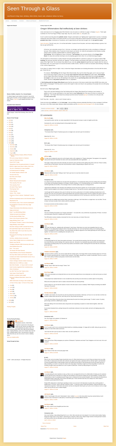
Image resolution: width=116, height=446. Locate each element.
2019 (10, 126)
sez (80, 33)
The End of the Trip (14, 174)
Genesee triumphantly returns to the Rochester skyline (22, 198)
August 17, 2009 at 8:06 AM (50, 288)
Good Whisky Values (14, 258)
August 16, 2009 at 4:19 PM (50, 234)
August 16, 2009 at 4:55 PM (50, 247)
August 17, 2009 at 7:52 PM (50, 408)
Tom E (46, 338)
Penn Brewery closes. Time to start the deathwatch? (22, 202)
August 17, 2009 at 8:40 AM (50, 311)
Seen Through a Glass (33, 8)
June (11, 287)
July (11, 285)
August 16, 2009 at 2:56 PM (50, 166)
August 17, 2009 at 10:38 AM (51, 343)
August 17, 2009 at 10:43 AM (51, 352)
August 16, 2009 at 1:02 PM (50, 151)
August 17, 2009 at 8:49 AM (50, 320)
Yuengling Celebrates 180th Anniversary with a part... (22, 244)
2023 (10, 120)
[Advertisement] (17, 312)
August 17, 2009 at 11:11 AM (51, 389)
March (11, 293)
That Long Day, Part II (15, 185)
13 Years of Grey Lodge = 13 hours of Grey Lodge (21, 282)
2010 (10, 141)
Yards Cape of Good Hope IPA (17, 273)
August (12, 153)
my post (76, 396)
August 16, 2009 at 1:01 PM (50, 138)
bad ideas (46, 110)
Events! (22, 21)
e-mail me (15, 99)
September (12, 151)
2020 (10, 124)
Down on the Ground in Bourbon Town (19, 218)
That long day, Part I (14, 189)
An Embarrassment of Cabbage (17, 170)
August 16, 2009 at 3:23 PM (50, 175)
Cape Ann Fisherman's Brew (16, 160)
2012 (10, 136)
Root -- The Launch (14, 248)
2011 (10, 139)
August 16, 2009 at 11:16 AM (51, 125)
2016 (10, 130)
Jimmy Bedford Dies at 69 (16, 246)
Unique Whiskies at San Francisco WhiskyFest (20, 252)
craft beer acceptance (53, 110)
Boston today (13, 178)
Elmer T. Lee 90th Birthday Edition (18, 212)
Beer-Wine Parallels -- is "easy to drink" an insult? (21, 265)
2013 (10, 134)
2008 (10, 300)
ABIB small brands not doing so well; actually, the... (21, 280)
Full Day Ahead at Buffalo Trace (17, 216)
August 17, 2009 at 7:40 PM (50, 399)
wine (67, 110)
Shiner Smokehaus (14, 269)
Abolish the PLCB (44, 21)
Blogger (64, 438)
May (11, 289)
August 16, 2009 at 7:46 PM (50, 267)
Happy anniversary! (14, 210)
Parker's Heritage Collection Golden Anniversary (21, 260)
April (11, 291)
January (12, 297)
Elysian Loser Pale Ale (15, 242)
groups (85, 94)
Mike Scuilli (47, 118)
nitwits (63, 110)
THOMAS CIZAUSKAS (49, 251)
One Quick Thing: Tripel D (16, 187)
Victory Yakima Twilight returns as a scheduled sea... (22, 240)
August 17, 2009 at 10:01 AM (51, 333)
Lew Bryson (47, 171)
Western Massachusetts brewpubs (18, 180)
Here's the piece (44, 43)
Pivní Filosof (47, 272)
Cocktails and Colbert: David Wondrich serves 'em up (22, 256)
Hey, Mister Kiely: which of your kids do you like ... (21, 230)
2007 (10, 302)
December (12, 144)
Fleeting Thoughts (11, 306)
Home (7, 21)
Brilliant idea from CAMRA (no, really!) (18, 263)
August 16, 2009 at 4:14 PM (50, 219)
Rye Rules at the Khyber (15, 176)
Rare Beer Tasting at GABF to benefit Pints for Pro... (22, 226)
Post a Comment (46, 423)
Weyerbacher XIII (14, 200)
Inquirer (98, 32)
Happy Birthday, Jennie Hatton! (17, 224)
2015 (10, 132)
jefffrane (46, 156)
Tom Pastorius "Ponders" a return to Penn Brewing (21, 222)
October (12, 149)
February (12, 295)
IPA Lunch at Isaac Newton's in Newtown (19, 158)
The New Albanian (48, 292)
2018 (10, 128)
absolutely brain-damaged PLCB (86, 104)
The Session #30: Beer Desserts (17, 250)
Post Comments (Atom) (52, 428)
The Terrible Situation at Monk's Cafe (18, 172)
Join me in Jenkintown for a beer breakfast (19, 168)
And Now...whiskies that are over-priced (19, 238)
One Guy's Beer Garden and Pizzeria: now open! (21, 254)
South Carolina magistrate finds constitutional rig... (21, 267)
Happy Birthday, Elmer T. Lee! (17, 220)
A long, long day (13, 191)
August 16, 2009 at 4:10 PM (50, 206)
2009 (10, 143)
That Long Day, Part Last (15, 182)
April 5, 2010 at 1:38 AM (49, 420)
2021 (10, 122)
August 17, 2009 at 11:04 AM (51, 367)
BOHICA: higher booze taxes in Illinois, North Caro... (22, 166)
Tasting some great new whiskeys (17, 214)
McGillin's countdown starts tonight (18, 275)
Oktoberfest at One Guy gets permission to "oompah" (22, 164)
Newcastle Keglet (14, 232)
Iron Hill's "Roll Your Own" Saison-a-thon (19, 271)
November (12, 146)
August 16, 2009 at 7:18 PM (50, 258)
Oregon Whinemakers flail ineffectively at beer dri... (21, 208)
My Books (14, 21)
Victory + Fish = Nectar (15, 193)
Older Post (106, 426)
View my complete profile (13, 337)
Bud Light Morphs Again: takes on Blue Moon (20, 228)
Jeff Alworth (47, 394)
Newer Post (43, 426)
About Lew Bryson (31, 21)
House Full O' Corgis (14, 162)
